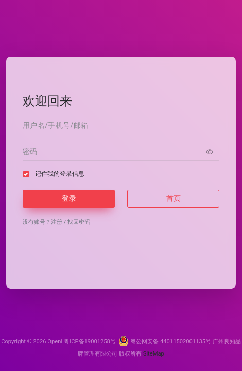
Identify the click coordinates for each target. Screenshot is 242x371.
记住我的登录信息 (59, 173)
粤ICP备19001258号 (90, 341)
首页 (173, 198)
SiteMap (153, 353)
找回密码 (78, 221)
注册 (56, 221)
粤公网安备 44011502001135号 (164, 341)
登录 (69, 198)
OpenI (54, 341)
